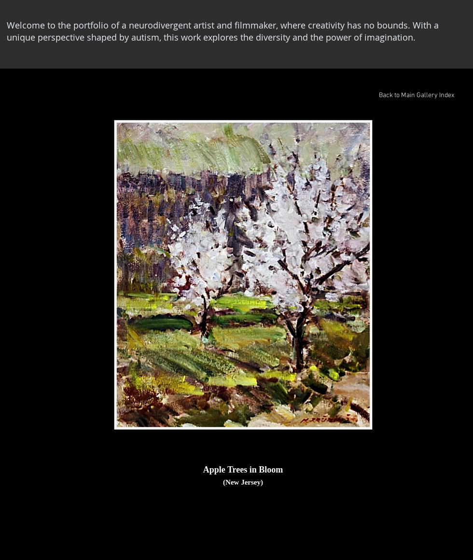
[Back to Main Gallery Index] (416, 95)
